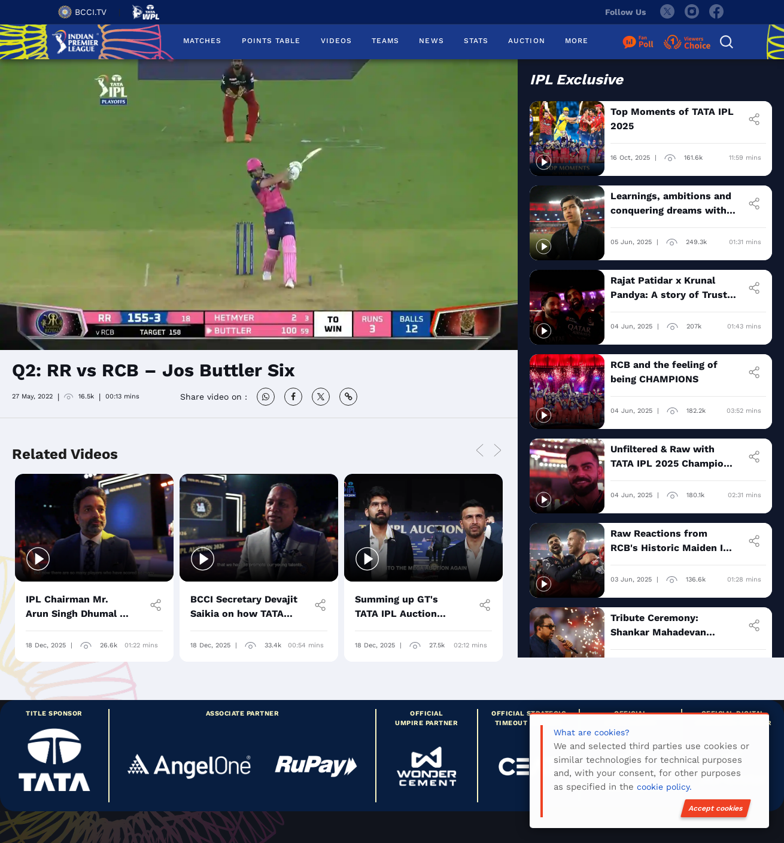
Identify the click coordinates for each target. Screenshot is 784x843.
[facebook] (717, 12)
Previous (480, 451)
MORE (576, 40)
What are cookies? (592, 732)
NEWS (431, 40)
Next (498, 451)
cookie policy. (664, 787)
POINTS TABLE (271, 40)
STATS (476, 40)
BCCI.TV (82, 12)
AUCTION (526, 40)
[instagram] (692, 12)
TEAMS (385, 40)
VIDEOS (336, 40)
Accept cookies (716, 808)
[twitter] (667, 12)
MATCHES (202, 40)
